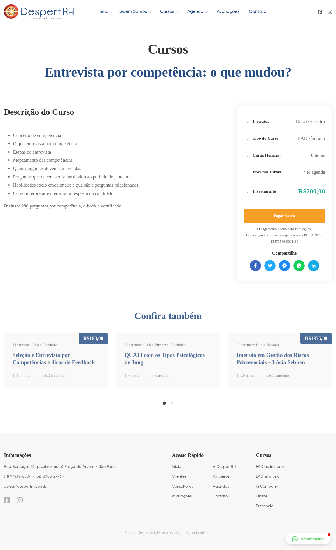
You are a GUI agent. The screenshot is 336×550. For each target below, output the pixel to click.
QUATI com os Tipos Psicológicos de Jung (165, 367)
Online (261, 496)
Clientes (179, 476)
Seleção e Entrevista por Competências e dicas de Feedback (53, 367)
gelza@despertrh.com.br (26, 486)
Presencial (160, 384)
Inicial (177, 467)
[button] (164, 407)
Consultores (182, 486)
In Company (267, 486)
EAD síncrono (311, 138)
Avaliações (182, 496)
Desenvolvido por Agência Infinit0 (184, 532)
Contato (220, 496)
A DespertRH (224, 467)
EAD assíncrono (270, 467)
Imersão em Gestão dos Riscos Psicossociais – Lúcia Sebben (273, 367)
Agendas (221, 486)
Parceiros (221, 476)
